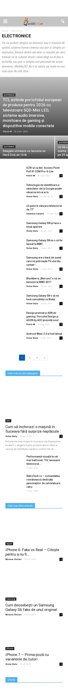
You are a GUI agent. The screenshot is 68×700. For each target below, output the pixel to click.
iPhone (10, 648)
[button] (63, 21)
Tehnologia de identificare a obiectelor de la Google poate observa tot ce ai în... (44, 189)
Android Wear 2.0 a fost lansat (44, 333)
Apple (9, 543)
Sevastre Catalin (35, 213)
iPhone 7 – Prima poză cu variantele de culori (27, 656)
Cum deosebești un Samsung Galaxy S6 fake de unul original (31, 607)
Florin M (7, 131)
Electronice (9, 95)
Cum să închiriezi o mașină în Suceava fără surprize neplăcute (32, 429)
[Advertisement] (34, 10)
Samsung (11, 599)
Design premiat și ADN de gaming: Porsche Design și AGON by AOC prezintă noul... (43, 316)
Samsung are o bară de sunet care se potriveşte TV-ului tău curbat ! (43, 261)
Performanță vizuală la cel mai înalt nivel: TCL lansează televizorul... (43, 460)
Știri (8, 420)
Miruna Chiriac (13, 559)
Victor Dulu (32, 196)
